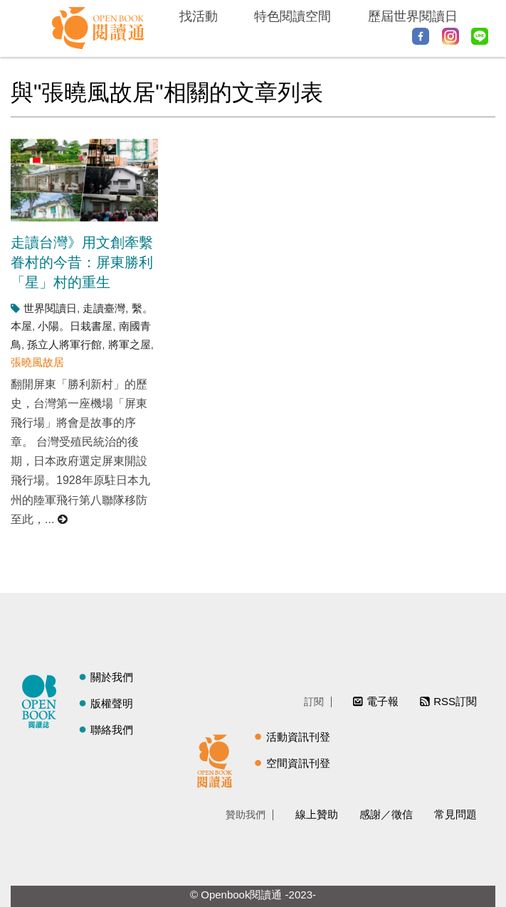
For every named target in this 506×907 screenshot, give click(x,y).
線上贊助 (316, 814)
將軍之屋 (129, 344)
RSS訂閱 (455, 701)
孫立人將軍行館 (64, 344)
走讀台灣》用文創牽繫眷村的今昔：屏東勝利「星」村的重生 (82, 262)
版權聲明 (111, 703)
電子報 (383, 701)
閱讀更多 (63, 519)
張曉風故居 (37, 362)
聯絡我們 (111, 730)
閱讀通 (218, 759)
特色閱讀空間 (292, 16)
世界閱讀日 (50, 308)
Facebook (420, 36)
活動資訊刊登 (298, 737)
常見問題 (455, 814)
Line (479, 36)
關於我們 (111, 677)
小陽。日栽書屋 (75, 326)
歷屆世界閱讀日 (413, 16)
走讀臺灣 (104, 308)
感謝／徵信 (386, 814)
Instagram (450, 36)
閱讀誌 (42, 699)
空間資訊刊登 (298, 763)
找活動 (198, 16)
